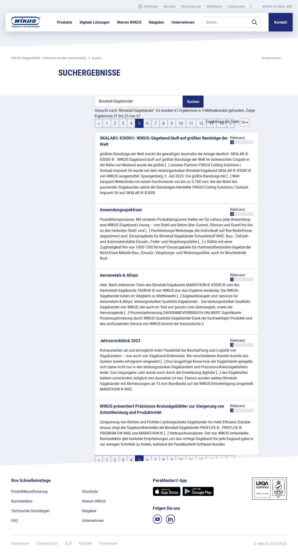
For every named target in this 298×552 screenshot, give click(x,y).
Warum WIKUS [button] (129, 22)
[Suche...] (231, 22)
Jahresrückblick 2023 (120, 340)
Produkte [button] (64, 22)
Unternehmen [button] (183, 22)
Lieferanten (236, 6)
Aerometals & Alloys (119, 275)
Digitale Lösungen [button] (95, 22)
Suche (96, 58)
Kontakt (280, 22)
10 (181, 123)
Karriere (169, 6)
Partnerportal (191, 6)
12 (201, 123)
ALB (68, 543)
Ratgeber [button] (156, 22)
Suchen (193, 101)
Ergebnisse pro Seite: (223, 121)
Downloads (108, 543)
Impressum (20, 543)
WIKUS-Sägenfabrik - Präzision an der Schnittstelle (48, 58)
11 (191, 123)
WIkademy (214, 6)
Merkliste (148, 6)
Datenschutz (47, 543)
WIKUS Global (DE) (277, 6)
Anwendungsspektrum (121, 209)
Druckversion (271, 58)
